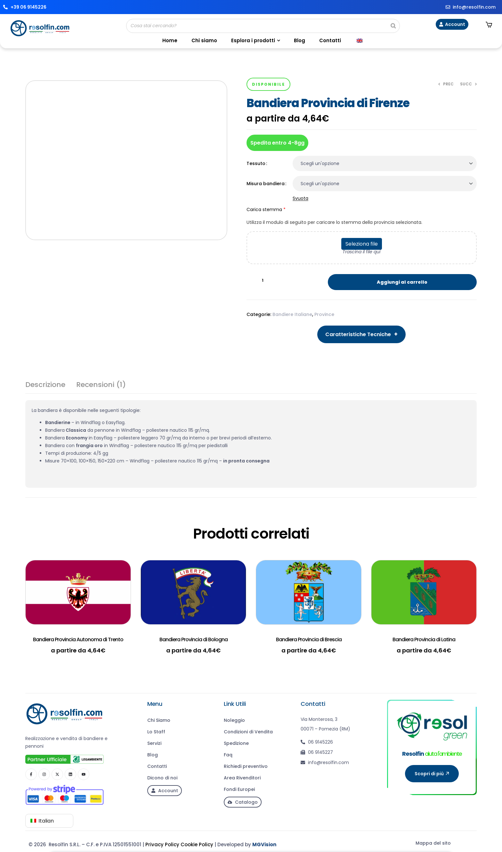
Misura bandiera (266, 183)
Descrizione (45, 386)
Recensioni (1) (101, 386)
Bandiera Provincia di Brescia (309, 639)
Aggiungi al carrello (402, 282)
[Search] (393, 26)
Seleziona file (361, 244)
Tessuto (256, 163)
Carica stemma (362, 217)
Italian (42, 820)
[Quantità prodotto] (263, 280)
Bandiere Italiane (292, 314)
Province (324, 314)
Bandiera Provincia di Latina (424, 639)
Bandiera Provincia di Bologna (193, 639)
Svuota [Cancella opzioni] (300, 198)
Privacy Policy (162, 844)
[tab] (45, 387)
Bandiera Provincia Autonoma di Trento (78, 639)
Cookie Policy (197, 844)
